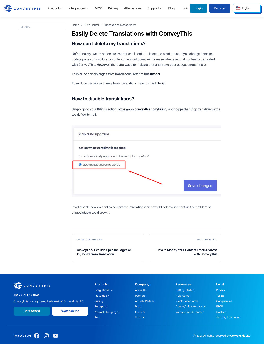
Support (154, 8)
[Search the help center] (41, 26)
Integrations (78, 8)
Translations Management (120, 25)
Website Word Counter (190, 312)
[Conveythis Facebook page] (36, 335)
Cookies (221, 312)
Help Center (92, 25)
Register (220, 8)
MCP (98, 8)
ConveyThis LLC (240, 335)
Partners (140, 295)
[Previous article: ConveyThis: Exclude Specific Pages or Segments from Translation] (108, 248)
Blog (171, 8)
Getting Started (185, 290)
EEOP (219, 306)
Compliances (224, 301)
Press (138, 306)
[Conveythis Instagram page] (46, 335)
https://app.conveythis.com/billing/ (142, 109)
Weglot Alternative (187, 301)
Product (55, 8)
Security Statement (228, 317)
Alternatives (132, 8)
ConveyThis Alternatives (191, 306)
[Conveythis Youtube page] (55, 335)
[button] (246, 8)
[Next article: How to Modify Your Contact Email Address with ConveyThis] (185, 248)
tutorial (155, 74)
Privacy (220, 290)
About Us (140, 290)
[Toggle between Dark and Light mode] (186, 8)
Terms (220, 295)
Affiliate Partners (145, 301)
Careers (140, 312)
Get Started (31, 311)
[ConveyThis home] (22, 8)
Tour (97, 317)
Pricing (113, 8)
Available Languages (107, 312)
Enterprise (101, 306)
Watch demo (70, 311)
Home (76, 25)
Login (199, 8)
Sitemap (140, 317)
